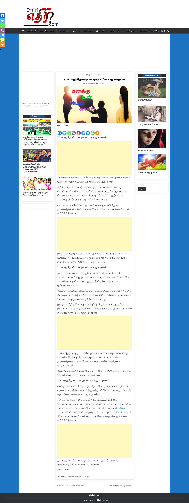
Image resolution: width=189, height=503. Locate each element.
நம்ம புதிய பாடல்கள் (47, 31)
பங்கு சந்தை (154, 31)
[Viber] (74, 131)
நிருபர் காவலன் (89, 83)
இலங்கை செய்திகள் (95, 75)
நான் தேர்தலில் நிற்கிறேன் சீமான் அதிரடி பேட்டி (35, 194)
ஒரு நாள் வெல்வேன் (148, 124)
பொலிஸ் (120, 408)
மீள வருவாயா (145, 100)
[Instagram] (78, 131)
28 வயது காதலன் (72, 476)
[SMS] (93, 131)
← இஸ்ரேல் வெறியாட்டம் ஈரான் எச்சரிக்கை (70, 485)
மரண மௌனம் (145, 150)
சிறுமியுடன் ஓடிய (85, 476)
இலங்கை (76, 31)
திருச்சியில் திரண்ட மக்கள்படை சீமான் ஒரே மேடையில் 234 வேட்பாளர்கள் (34, 168)
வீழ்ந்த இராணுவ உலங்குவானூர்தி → (121, 485)
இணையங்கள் (101, 31)
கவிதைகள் (131, 31)
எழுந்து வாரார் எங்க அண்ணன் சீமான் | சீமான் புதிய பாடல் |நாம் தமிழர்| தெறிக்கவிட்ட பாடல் (35, 141)
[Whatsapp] (69, 131)
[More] (97, 131)
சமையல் (143, 31)
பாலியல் (86, 177)
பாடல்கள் (87, 31)
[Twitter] (64, 131)
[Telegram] (83, 131)
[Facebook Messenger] (88, 131)
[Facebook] (60, 131)
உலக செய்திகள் (116, 31)
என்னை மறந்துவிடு (147, 172)
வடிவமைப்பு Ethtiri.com (94, 500)
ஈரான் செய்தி (63, 31)
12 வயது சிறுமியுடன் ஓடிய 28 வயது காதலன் (94, 79)
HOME (22, 31)
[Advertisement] (94, 52)
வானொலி (32, 31)
